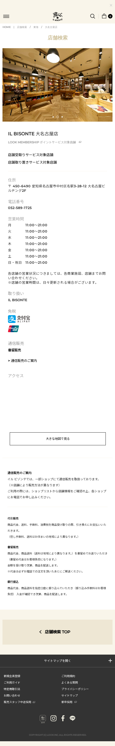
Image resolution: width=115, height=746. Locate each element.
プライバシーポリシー (75, 689)
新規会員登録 (12, 676)
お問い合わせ (12, 695)
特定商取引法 (12, 689)
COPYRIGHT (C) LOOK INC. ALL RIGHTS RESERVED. (57, 735)
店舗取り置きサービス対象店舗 (32, 162)
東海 (35, 27)
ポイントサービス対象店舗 (44, 142)
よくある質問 (69, 682)
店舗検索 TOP (57, 632)
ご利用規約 (68, 676)
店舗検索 (22, 27)
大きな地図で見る (58, 439)
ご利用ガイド (12, 682)
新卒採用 (69, 702)
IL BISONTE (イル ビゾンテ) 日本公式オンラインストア (58, 17)
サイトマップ (69, 695)
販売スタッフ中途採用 (19, 702)
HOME (6, 27)
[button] (53, 117)
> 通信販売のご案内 (22, 361)
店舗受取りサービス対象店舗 (30, 155)
